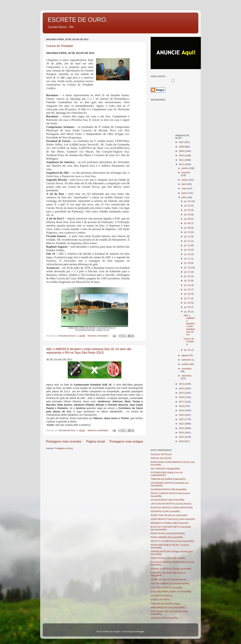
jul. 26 (187, 294)
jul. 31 (187, 350)
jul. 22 (187, 276)
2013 (181, 384)
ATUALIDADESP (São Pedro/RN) (167, 500)
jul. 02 (187, 205)
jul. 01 (187, 201)
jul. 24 (187, 285)
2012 (181, 164)
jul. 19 (187, 267)
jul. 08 (187, 223)
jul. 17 (187, 258)
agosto (185, 355)
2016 (181, 397)
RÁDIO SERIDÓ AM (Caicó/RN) (167, 537)
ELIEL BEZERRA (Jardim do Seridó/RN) (171, 591)
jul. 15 (187, 249)
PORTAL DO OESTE (161, 458)
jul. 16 (187, 254)
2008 (181, 146)
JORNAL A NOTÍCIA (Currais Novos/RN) (171, 569)
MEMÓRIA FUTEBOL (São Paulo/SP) (169, 523)
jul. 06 (187, 219)
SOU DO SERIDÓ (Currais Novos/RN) (170, 583)
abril (184, 184)
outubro (186, 364)
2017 (181, 401)
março (185, 179)
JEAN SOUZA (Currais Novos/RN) (168, 558)
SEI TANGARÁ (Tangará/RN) (165, 468)
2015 (181, 393)
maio (184, 188)
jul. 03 (187, 210)
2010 (181, 155)
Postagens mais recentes (64, 441)
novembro (187, 368)
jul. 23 (187, 280)
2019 (181, 410)
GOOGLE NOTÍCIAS (161, 454)
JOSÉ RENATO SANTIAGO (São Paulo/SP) (173, 519)
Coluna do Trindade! (59, 46)
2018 (181, 406)
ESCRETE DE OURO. (78, 19)
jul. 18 (187, 263)
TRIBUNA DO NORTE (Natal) (165, 603)
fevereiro (186, 172)
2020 (181, 415)
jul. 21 (187, 272)
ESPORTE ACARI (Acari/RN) (165, 511)
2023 (181, 428)
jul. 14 (187, 245)
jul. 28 (187, 302)
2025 (181, 437)
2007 (181, 142)
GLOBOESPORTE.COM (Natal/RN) (169, 489)
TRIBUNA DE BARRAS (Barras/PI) (168, 479)
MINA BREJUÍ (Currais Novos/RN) (168, 607)
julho (184, 197)
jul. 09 (187, 227)
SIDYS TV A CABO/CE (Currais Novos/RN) (172, 541)
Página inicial (95, 441)
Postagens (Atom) (64, 448)
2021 (181, 419)
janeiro (185, 168)
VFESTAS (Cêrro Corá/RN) (164, 618)
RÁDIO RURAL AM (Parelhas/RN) (168, 533)
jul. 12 (187, 241)
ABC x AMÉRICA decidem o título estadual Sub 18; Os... (189, 325)
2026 (181, 441)
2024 (181, 432)
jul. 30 (187, 311)
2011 (181, 160)
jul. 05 (187, 214)
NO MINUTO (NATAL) (162, 595)
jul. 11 (187, 236)
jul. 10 (187, 232)
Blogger (140, 631)
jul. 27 (187, 298)
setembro (187, 359)
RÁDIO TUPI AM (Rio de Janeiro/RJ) (169, 515)
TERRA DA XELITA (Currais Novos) (168, 579)
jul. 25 (187, 289)
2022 (181, 423)
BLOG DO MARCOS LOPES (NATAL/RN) (172, 507)
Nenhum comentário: (98, 335)
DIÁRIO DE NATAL (160, 599)
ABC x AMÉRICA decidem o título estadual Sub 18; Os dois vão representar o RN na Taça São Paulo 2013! (88, 350)
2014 (181, 388)
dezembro (187, 375)
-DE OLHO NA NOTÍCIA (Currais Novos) (171, 503)
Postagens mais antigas (126, 441)
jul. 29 (187, 307)
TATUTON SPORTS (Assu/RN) (166, 587)
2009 (181, 151)
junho (185, 193)
